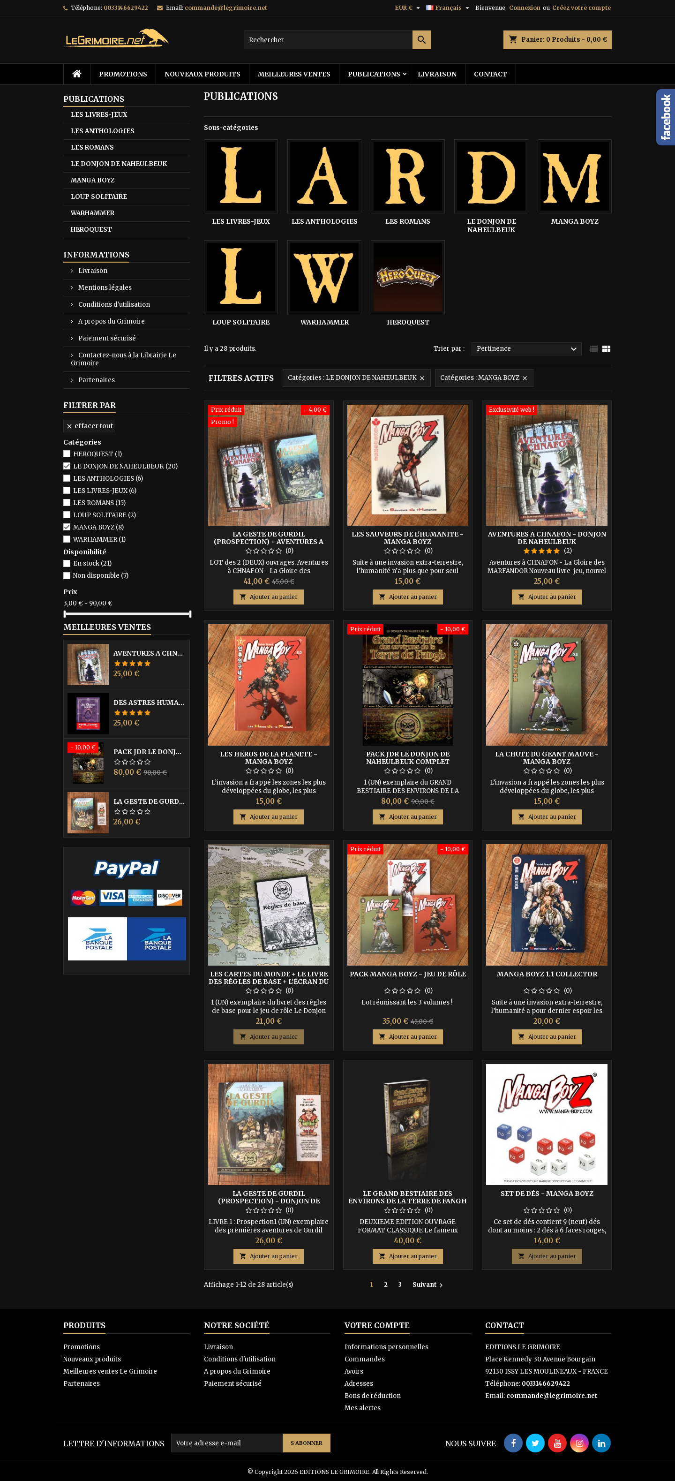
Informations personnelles (386, 1347)
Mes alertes (363, 1408)
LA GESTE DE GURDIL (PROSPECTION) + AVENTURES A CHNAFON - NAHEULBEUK (268, 541)
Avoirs (354, 1371)
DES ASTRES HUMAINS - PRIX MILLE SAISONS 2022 (149, 702)
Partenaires (96, 380)
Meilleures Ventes (107, 627)
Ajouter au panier (269, 596)
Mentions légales (104, 288)
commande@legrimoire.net (226, 7)
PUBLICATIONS (374, 74)
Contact (490, 74)
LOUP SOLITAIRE (99, 197)
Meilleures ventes (294, 74)
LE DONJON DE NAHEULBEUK (119, 164)
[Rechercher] (337, 39)
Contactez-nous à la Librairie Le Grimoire (123, 359)
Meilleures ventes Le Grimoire (110, 1371)
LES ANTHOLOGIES (103, 131)
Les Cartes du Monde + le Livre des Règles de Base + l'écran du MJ (269, 981)
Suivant (428, 1285)
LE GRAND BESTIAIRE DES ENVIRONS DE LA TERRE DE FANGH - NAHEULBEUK (407, 1201)
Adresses (359, 1384)
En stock (92, 563)
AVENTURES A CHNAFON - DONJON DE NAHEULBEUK (149, 653)
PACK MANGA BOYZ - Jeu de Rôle (408, 974)
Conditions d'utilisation (113, 305)
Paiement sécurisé (106, 338)
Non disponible (100, 576)
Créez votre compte (581, 7)
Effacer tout (89, 426)
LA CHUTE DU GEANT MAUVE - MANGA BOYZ (547, 758)
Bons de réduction (373, 1396)
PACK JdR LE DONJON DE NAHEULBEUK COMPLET (149, 752)
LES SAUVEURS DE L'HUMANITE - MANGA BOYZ (408, 538)
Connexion (524, 7)
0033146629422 (126, 7)
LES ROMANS (92, 147)
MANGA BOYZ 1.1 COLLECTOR (547, 974)
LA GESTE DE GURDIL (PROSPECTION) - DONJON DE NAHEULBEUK (149, 801)
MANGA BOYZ (92, 180)
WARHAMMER (92, 213)
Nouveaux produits (202, 74)
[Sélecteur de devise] (408, 8)
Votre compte (377, 1325)
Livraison (437, 74)
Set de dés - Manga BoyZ (547, 1193)
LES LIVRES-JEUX (99, 115)
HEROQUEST (91, 230)
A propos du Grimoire (111, 321)
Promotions (123, 74)
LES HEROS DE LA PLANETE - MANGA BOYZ (268, 758)
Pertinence (528, 349)
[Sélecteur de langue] (449, 8)
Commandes (365, 1359)
